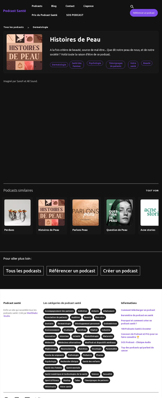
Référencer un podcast (143, 13)
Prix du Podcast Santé (44, 15)
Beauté (146, 63)
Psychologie (95, 63)
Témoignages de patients (115, 64)
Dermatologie (40, 27)
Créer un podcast (120, 270)
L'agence (89, 6)
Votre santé (133, 64)
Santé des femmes (76, 64)
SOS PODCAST (74, 15)
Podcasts (37, 6)
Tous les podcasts (13, 27)
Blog (54, 6)
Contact (70, 6)
